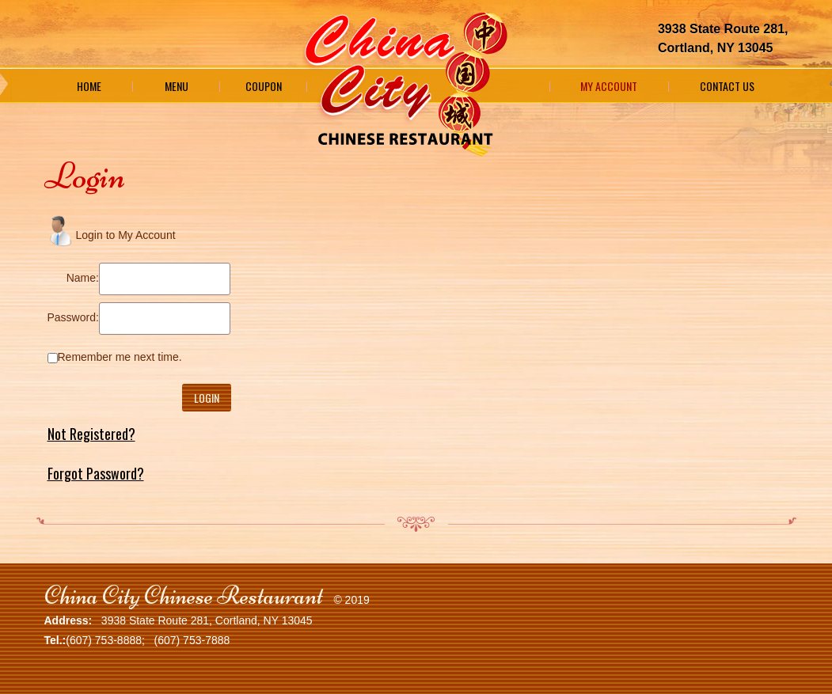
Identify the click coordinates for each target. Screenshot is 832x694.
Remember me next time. (120, 357)
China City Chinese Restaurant (183, 595)
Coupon (263, 86)
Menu (176, 86)
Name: (82, 277)
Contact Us (727, 86)
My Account (608, 86)
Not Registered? (91, 433)
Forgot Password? (95, 473)
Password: (73, 317)
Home (89, 86)
